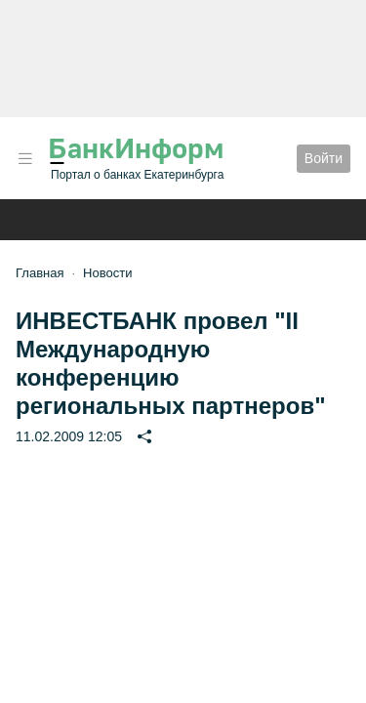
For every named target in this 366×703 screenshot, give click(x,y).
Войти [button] (324, 158)
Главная (39, 273)
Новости (107, 273)
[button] (25, 158)
